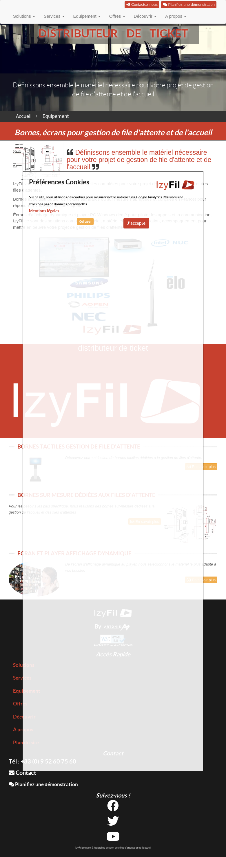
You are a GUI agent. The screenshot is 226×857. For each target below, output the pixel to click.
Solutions (24, 16)
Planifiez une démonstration (43, 784)
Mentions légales (44, 210)
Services (54, 16)
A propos (175, 16)
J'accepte (136, 223)
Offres (117, 16)
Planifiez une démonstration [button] (189, 4)
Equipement (87, 16)
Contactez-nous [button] (142, 4)
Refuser (85, 221)
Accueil (24, 116)
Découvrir (145, 16)
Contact (22, 772)
